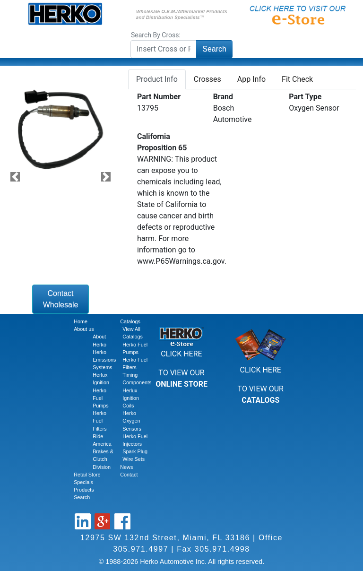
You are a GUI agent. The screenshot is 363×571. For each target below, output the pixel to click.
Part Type (305, 96)
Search (214, 49)
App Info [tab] (251, 79)
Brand (223, 96)
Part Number (159, 96)
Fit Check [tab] (297, 79)
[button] (15, 177)
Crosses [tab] (207, 79)
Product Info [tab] (157, 79)
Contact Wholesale (60, 299)
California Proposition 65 (162, 142)
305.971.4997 (140, 549)
